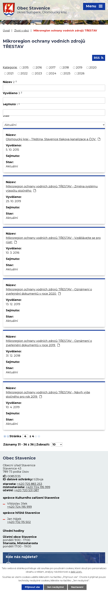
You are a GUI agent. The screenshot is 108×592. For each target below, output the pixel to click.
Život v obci (21, 30)
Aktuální (12, 166)
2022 (24, 73)
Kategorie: (10, 67)
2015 (25, 67)
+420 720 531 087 (26, 490)
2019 (79, 67)
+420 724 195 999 (38, 487)
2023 (38, 73)
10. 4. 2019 (13, 407)
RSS (98, 58)
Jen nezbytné (55, 587)
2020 (93, 67)
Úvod (6, 30)
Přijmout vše (32, 587)
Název (9, 82)
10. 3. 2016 (12, 252)
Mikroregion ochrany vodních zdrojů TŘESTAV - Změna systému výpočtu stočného (52, 188)
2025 (66, 73)
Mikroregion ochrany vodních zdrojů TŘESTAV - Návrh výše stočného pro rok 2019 (48, 394)
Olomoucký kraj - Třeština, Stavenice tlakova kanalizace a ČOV (53, 139)
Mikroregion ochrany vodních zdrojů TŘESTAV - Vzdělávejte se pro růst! (53, 240)
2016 (39, 67)
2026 (80, 73)
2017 (52, 67)
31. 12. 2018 (13, 355)
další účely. (76, 571)
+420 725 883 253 (29, 484)
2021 (10, 73)
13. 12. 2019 (13, 304)
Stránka (15, 436)
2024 (52, 73)
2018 (65, 67)
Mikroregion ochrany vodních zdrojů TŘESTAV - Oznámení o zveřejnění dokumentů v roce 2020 (49, 291)
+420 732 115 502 (19, 522)
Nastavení (77, 587)
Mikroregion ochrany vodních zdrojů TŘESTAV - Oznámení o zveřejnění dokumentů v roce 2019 (49, 343)
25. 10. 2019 (13, 201)
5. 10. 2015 (12, 149)
